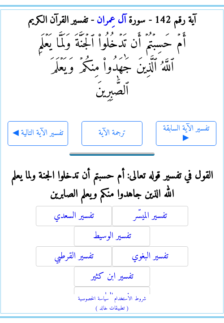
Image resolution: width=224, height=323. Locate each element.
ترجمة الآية (112, 133)
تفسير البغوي (150, 256)
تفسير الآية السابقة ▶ (186, 133)
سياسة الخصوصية (93, 299)
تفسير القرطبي (74, 256)
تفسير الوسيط (112, 236)
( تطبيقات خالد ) (112, 308)
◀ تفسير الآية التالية (38, 133)
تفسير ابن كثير (112, 276)
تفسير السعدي (74, 216)
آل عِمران (111, 20)
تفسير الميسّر (150, 216)
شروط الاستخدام (130, 299)
